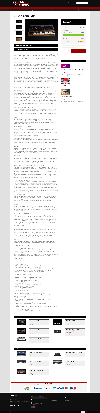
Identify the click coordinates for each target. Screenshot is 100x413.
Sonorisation (42, 10)
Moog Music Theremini (71, 320)
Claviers (13, 10)
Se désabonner (33, 404)
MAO (27, 10)
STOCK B (67, 10)
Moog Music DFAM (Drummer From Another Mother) (74, 330)
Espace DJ (33, 10)
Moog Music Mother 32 (35, 329)
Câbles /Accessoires (57, 10)
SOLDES (81, 10)
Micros (48, 10)
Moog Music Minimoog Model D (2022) (75, 352)
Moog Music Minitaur (35, 320)
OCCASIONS (74, 10)
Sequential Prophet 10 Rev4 (36, 370)
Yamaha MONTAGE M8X (35, 361)
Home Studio (21, 10)
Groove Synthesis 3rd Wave (36, 352)
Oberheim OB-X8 (70, 361)
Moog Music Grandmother (36, 338)
